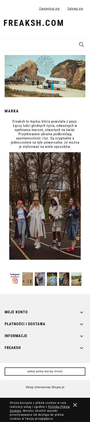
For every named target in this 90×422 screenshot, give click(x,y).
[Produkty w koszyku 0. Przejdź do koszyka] (81, 24)
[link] (45, 76)
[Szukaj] (81, 43)
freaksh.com (33, 23)
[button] (6, 44)
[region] (45, 76)
